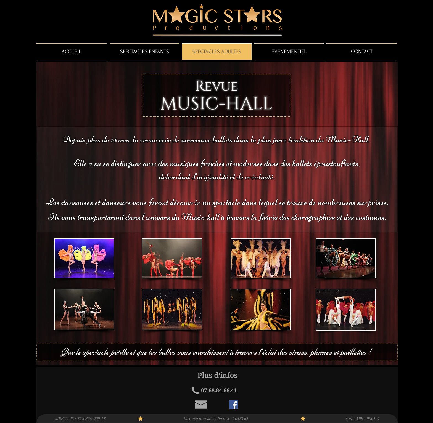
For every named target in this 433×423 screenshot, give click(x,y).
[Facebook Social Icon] (233, 404)
